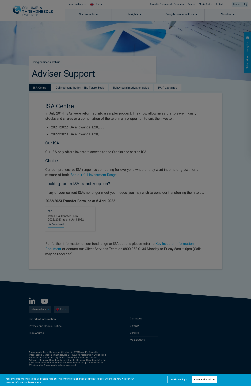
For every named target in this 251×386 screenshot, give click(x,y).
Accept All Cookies (204, 379)
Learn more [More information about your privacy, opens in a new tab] (34, 382)
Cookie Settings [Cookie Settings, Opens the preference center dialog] (178, 379)
